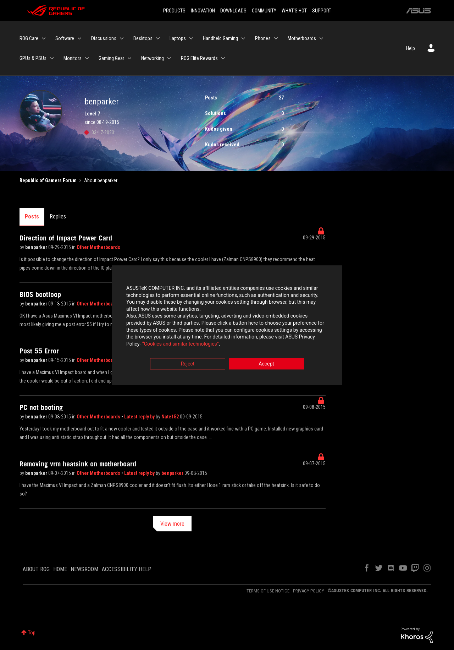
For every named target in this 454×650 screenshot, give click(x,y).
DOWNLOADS (233, 10)
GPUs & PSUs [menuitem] (33, 58)
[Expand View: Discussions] (121, 38)
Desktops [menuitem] (143, 38)
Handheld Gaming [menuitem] (220, 38)
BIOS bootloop (40, 294)
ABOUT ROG (36, 569)
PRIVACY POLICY (308, 591)
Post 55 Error (39, 351)
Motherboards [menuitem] (302, 38)
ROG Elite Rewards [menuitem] (199, 58)
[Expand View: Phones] (275, 38)
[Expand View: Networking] (169, 58)
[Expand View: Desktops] (157, 38)
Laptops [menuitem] (178, 38)
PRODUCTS (174, 10)
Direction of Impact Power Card (66, 238)
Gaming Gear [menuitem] (111, 58)
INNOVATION (203, 10)
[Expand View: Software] (79, 38)
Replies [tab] (58, 216)
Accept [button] (266, 364)
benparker (36, 247)
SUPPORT (321, 10)
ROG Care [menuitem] (29, 38)
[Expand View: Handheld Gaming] (243, 38)
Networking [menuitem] (152, 58)
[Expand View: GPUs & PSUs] (51, 58)
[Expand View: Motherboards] (321, 38)
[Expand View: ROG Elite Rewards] (223, 58)
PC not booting (41, 407)
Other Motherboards (98, 247)
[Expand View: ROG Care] (43, 38)
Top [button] (31, 632)
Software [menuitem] (64, 38)
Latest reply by (140, 416)
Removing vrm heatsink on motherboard (78, 464)
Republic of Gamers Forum (48, 180)
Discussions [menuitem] (103, 38)
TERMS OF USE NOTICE (268, 591)
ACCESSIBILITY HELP (126, 569)
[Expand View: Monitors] (86, 58)
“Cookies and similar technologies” (180, 344)
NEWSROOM (84, 569)
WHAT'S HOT (294, 10)
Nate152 (170, 416)
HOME (60, 569)
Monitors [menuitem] (72, 58)
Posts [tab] (32, 216)
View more (172, 523)
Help (410, 48)
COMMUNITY (264, 10)
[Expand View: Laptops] (191, 38)
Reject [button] (188, 364)
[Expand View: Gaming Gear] (129, 58)
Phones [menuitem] (263, 38)
